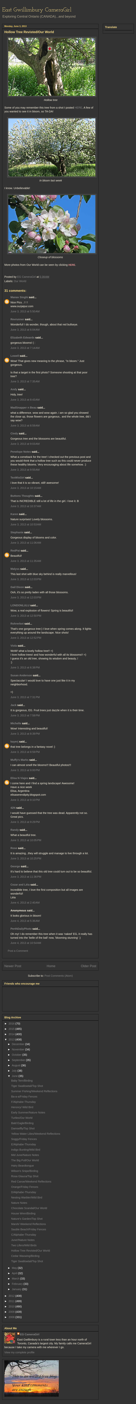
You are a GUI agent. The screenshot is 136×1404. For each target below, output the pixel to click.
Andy (13, 389)
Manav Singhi (19, 297)
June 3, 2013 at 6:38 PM (25, 667)
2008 (12, 1317)
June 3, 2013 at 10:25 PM (25, 858)
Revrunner (17, 319)
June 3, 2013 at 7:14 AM (25, 347)
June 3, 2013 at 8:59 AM (25, 425)
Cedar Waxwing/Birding (25, 1255)
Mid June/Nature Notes (25, 1154)
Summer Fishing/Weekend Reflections (34, 1091)
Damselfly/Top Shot (23, 1128)
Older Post (88, 966)
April (15, 1273)
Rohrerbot (17, 623)
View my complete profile (19, 1352)
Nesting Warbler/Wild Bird (26, 1197)
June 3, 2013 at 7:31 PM (25, 697)
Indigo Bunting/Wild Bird (25, 1149)
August (16, 1065)
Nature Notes (19, 1202)
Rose (13, 848)
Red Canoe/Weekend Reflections (31, 1181)
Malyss (15, 568)
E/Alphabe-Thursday (23, 1144)
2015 (12, 1028)
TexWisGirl (17, 477)
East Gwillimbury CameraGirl (36, 10)
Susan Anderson (21, 675)
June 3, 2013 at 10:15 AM (25, 487)
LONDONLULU (20, 605)
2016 (12, 1023)
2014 (12, 1034)
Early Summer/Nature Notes (28, 1112)
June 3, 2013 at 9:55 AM (25, 469)
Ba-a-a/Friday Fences (24, 1096)
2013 (12, 1039)
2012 (12, 1295)
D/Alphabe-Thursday (23, 1192)
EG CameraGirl (29, 1334)
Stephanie (17, 532)
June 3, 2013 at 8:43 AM (25, 399)
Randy (14, 829)
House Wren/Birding (23, 1213)
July (14, 1070)
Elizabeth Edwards (22, 337)
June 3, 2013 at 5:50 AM (25, 311)
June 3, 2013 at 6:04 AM (25, 329)
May (15, 1267)
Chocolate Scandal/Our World (29, 1208)
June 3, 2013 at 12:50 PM (25, 615)
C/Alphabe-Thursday (23, 1234)
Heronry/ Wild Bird (22, 1107)
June (15, 1075)
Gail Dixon (17, 587)
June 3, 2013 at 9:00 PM (25, 770)
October (17, 1054)
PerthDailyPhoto (21, 928)
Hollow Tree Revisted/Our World (30, 1250)
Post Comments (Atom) (58, 975)
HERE (78, 107)
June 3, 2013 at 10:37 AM (25, 506)
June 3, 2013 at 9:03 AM (25, 443)
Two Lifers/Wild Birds (24, 1245)
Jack (13, 705)
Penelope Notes (20, 451)
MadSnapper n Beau (23, 407)
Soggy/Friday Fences (24, 1139)
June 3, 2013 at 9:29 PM (25, 821)
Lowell (14, 355)
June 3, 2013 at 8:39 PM (25, 733)
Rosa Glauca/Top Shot (24, 1176)
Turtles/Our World (22, 1117)
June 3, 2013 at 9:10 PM (25, 799)
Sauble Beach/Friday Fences (28, 1229)
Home (51, 966)
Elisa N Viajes (19, 778)
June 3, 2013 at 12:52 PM (25, 637)
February (18, 1283)
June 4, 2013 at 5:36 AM (25, 920)
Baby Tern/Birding (22, 1080)
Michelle (15, 723)
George (15, 866)
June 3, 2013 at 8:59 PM (25, 751)
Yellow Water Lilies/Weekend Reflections (35, 1133)
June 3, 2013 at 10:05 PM (25, 840)
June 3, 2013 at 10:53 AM (25, 524)
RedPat (15, 550)
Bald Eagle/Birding (22, 1123)
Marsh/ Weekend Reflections (28, 1224)
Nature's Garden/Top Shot (27, 1218)
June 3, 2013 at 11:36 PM (25, 876)
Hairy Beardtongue (22, 1165)
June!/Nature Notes (23, 1239)
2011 (12, 1301)
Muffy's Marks (19, 759)
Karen (14, 514)
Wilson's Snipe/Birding (24, 1170)
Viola (13, 645)
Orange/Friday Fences (24, 1186)
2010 (12, 1306)
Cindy (14, 433)
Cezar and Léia (20, 884)
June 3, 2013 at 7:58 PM (25, 715)
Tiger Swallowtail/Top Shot (27, 1085)
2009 (12, 1311)
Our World (20, 281)
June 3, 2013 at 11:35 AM (25, 560)
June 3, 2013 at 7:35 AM (25, 381)
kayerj (14, 741)
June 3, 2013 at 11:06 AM (25, 542)
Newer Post (12, 966)
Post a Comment (18, 950)
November (18, 1049)
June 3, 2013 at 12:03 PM (25, 579)
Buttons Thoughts (22, 495)
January (17, 1289)
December (18, 1044)
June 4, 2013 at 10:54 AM (25, 942)
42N (13, 807)
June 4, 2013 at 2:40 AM (25, 902)
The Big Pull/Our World (25, 1160)
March (16, 1278)
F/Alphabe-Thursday (23, 1101)
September (19, 1060)
